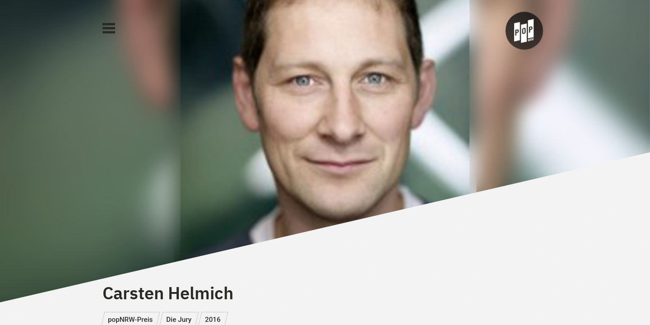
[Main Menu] (108, 28)
